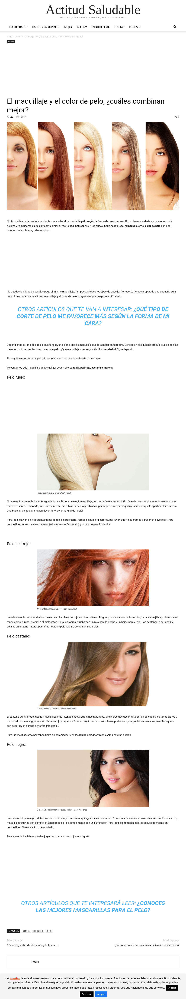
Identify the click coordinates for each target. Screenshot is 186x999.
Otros (133, 27)
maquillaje (38, 930)
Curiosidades (18, 27)
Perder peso (100, 27)
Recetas (119, 27)
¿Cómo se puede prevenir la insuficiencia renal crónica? (146, 945)
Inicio (9, 36)
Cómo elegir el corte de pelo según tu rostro (32, 945)
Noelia (10, 117)
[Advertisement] (93, 70)
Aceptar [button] (101, 994)
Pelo (49, 930)
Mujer (68, 27)
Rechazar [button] (87, 994)
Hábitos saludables (45, 27)
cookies (15, 978)
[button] (175, 27)
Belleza (82, 27)
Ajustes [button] (172, 988)
